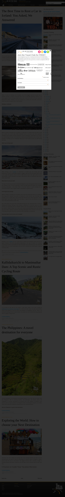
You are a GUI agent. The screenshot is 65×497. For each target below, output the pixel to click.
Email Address (33, 78)
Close (50, 51)
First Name (33, 82)
